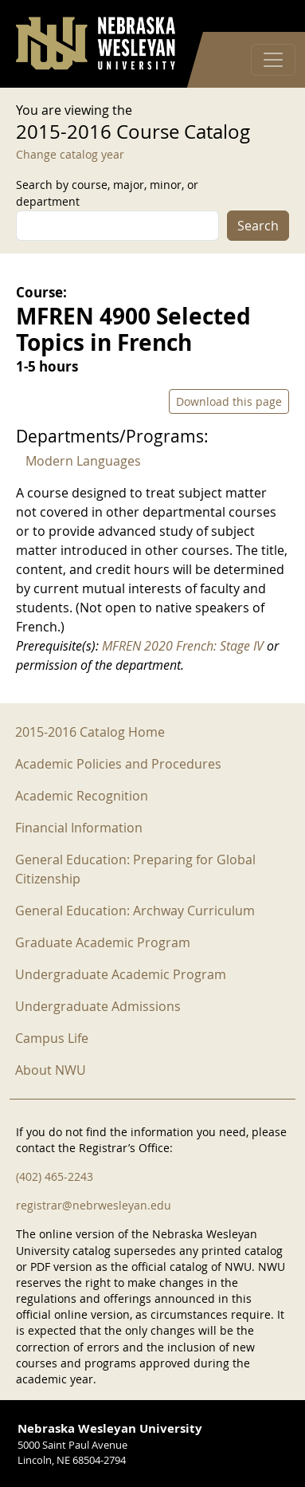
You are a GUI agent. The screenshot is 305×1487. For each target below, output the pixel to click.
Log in (268, 16)
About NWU (50, 1070)
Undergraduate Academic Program (120, 974)
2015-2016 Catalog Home (90, 732)
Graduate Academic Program (102, 942)
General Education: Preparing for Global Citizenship (135, 869)
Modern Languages (83, 461)
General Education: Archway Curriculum (135, 910)
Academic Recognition (81, 795)
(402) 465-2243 (54, 1176)
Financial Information (79, 827)
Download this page (229, 401)
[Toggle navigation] (273, 60)
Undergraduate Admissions (98, 1006)
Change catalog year (70, 154)
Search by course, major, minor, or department (107, 193)
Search (258, 225)
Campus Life (51, 1038)
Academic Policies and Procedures (118, 764)
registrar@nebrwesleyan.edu (93, 1205)
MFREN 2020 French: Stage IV (183, 646)
